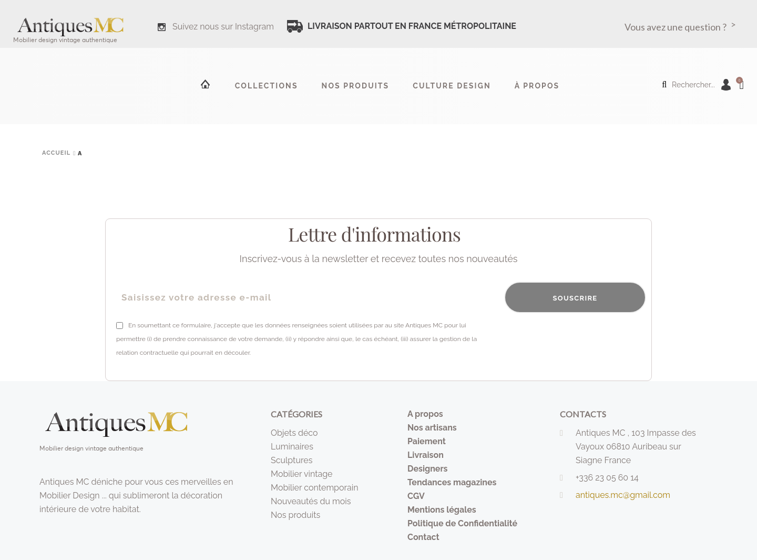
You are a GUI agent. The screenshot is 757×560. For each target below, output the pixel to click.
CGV (416, 496)
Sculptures (291, 460)
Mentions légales (441, 510)
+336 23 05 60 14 (607, 478)
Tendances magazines (452, 482)
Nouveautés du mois (311, 501)
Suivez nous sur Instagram (223, 27)
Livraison (425, 455)
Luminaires (292, 447)
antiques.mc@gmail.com (623, 495)
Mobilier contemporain (315, 488)
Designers (427, 469)
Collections (266, 86)
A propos (425, 414)
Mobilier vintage (302, 474)
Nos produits (356, 86)
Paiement (426, 441)
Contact (423, 537)
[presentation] (566, 338)
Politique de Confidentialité (462, 523)
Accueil (204, 84)
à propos (537, 86)
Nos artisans (432, 428)
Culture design (451, 86)
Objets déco (294, 433)
